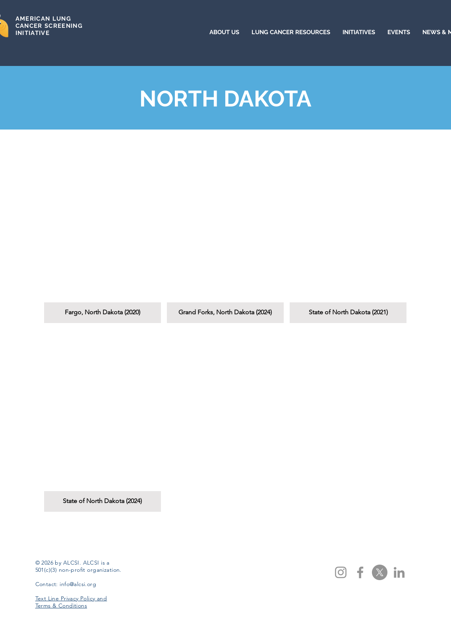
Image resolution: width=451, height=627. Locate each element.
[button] (102, 231)
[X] (379, 572)
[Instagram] (340, 572)
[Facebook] (360, 572)
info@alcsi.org (78, 584)
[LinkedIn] (399, 572)
